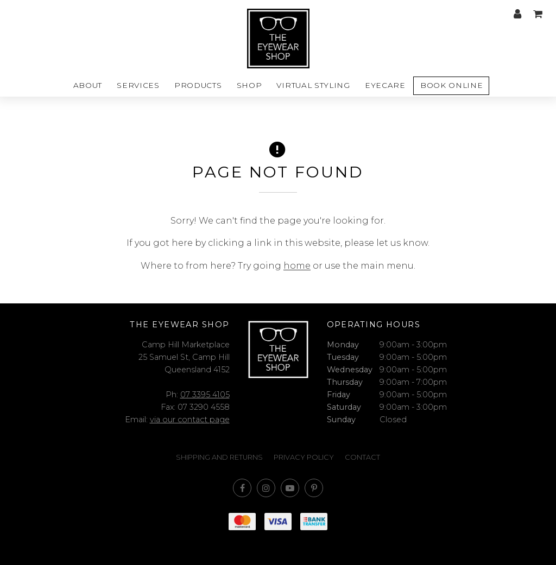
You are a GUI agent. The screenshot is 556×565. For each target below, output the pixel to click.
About (87, 85)
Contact (362, 457)
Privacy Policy (304, 457)
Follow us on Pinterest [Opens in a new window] (314, 488)
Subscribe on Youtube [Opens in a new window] (290, 488)
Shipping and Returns (219, 457)
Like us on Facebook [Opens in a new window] (242, 488)
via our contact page (190, 419)
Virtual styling (313, 85)
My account (517, 14)
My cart (537, 14)
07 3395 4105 (205, 394)
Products (198, 85)
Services (138, 85)
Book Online (451, 85)
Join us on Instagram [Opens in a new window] (266, 488)
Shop (249, 85)
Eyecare (385, 85)
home (297, 266)
